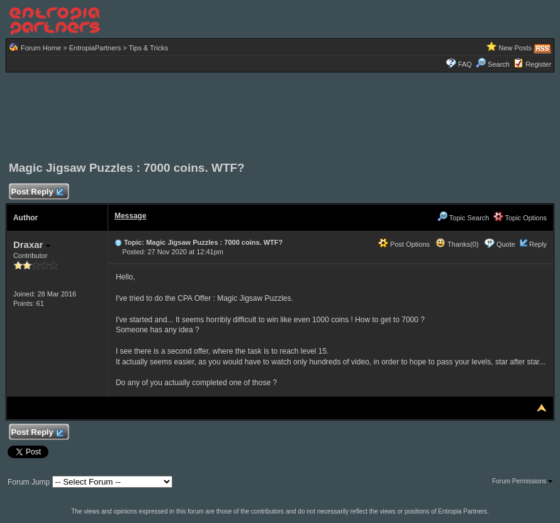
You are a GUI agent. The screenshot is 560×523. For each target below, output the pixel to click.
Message (131, 215)
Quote (505, 244)
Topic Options (520, 218)
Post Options (404, 244)
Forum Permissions (522, 481)
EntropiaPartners (95, 48)
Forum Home (41, 48)
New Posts (515, 48)
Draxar (31, 244)
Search (493, 64)
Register (538, 64)
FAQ (465, 64)
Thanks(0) (456, 244)
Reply (538, 244)
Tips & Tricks (149, 48)
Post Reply (37, 192)
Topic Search (463, 218)
